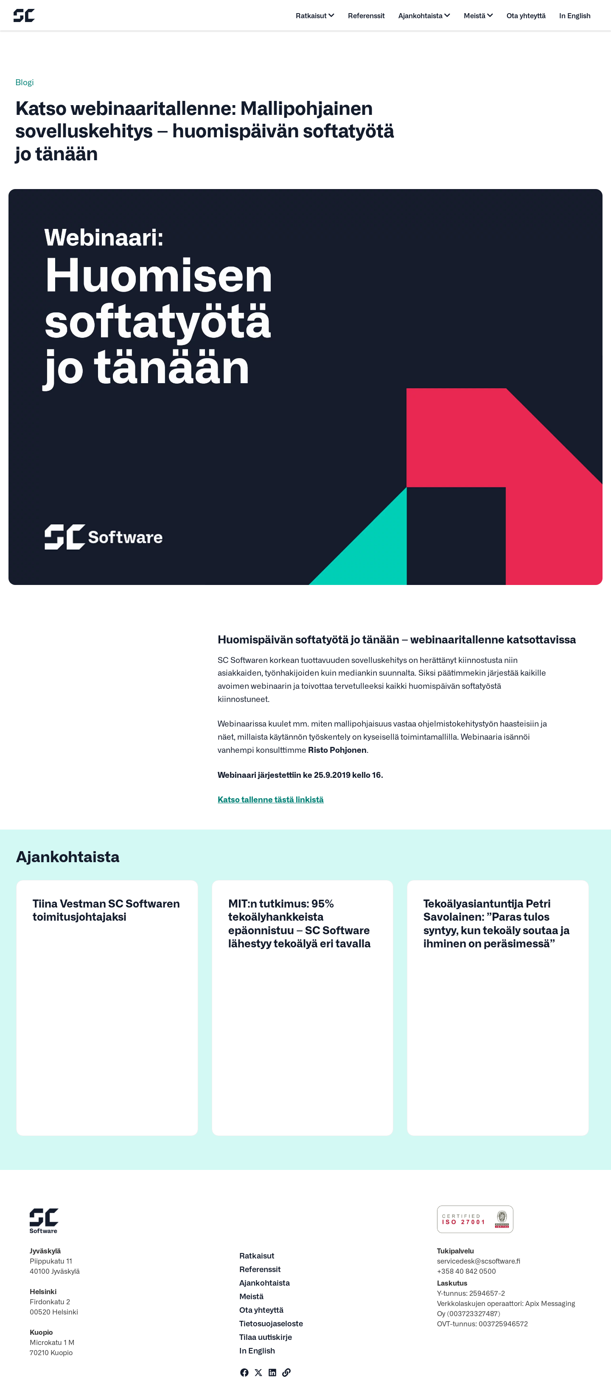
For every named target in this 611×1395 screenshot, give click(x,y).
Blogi (24, 81)
